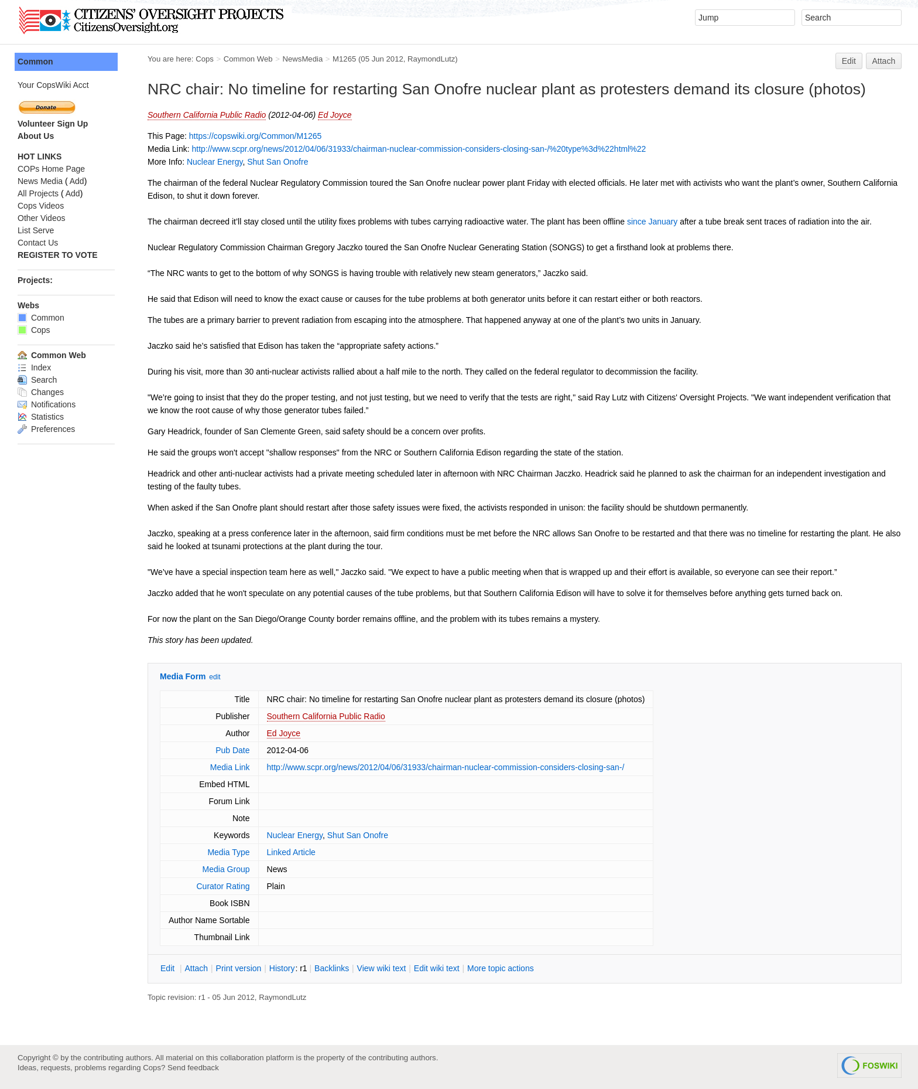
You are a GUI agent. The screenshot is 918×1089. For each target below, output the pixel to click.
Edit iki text (437, 968)
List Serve (36, 230)
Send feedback (193, 1067)
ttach (196, 968)
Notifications (47, 404)
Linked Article (291, 852)
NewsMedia (302, 59)
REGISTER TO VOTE (58, 255)
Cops (205, 59)
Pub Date (232, 750)
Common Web (248, 59)
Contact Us (38, 242)
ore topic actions (500, 968)
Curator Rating (222, 886)
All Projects (38, 193)
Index (34, 367)
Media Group (226, 869)
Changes (41, 392)
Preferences (46, 429)
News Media (40, 181)
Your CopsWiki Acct (53, 85)
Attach (884, 61)
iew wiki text (381, 968)
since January (652, 221)
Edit (849, 61)
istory (282, 968)
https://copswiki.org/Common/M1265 (255, 136)
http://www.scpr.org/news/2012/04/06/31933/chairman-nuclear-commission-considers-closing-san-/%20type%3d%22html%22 (418, 149)
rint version (239, 968)
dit (168, 968)
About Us (36, 136)
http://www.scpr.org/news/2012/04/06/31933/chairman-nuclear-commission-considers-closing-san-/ (446, 767)
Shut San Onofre (277, 161)
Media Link (230, 767)
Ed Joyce (335, 115)
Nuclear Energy (214, 161)
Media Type (228, 852)
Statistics (41, 416)
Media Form (183, 676)
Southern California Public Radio (207, 115)
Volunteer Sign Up (53, 123)
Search (37, 379)
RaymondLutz (431, 59)
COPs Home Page (51, 168)
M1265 (344, 59)
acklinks (331, 968)
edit (214, 677)
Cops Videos (41, 205)
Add (77, 181)
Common (35, 61)
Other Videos (41, 218)
